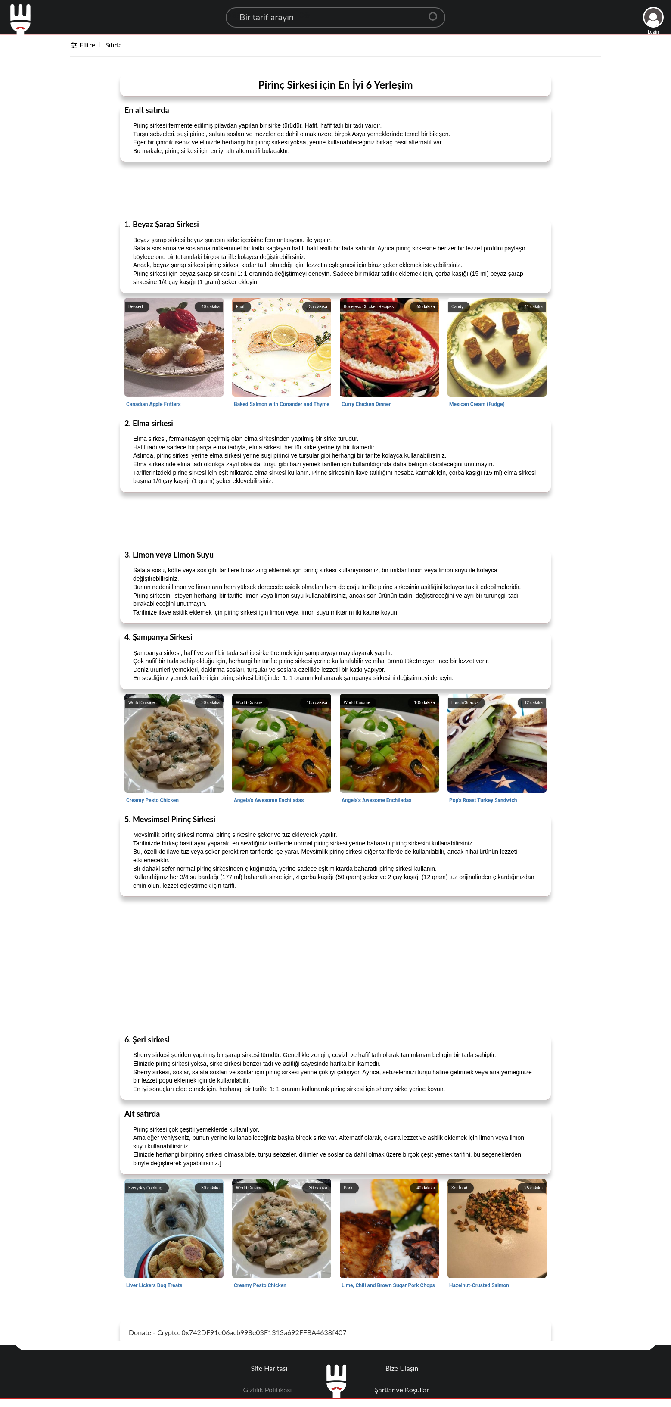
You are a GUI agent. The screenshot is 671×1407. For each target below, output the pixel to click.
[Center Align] (435, 12)
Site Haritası (269, 1368)
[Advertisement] (335, 190)
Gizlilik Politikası (267, 1389)
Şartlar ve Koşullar (402, 1389)
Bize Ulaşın (402, 1368)
